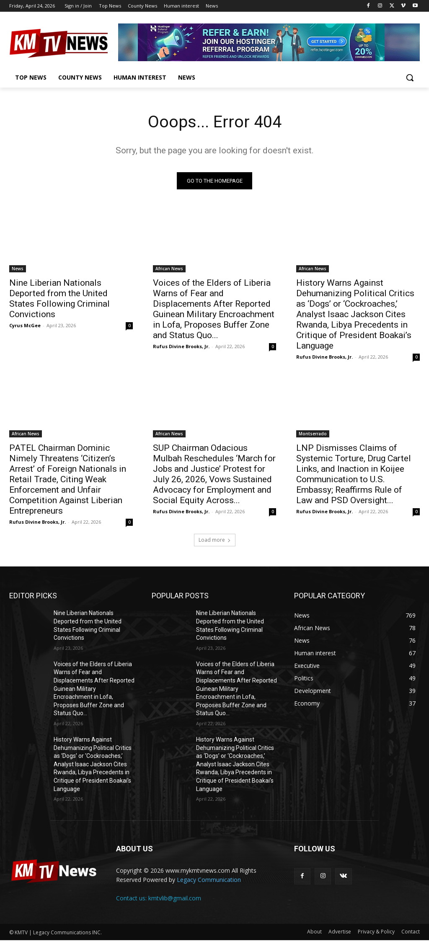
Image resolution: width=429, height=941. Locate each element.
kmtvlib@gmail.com (174, 898)
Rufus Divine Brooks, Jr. (181, 346)
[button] (410, 77)
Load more (215, 540)
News (17, 268)
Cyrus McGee (25, 325)
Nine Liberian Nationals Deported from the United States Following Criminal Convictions (59, 298)
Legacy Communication (209, 880)
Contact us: (132, 898)
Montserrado (313, 434)
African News (169, 268)
